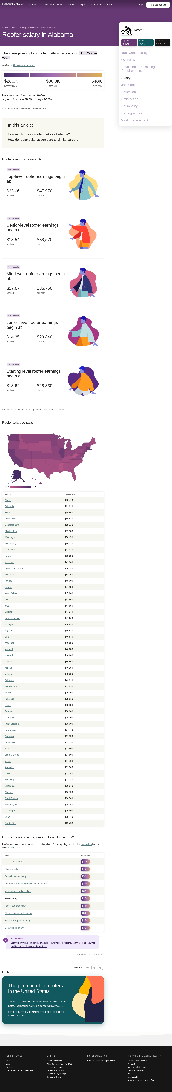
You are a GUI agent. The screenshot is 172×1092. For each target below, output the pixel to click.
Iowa (7, 606)
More (109, 5)
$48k (96, 83)
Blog (8, 1061)
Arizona (8, 693)
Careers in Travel (54, 1077)
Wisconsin (10, 643)
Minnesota (10, 550)
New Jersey (10, 543)
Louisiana (9, 717)
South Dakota (11, 798)
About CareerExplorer (137, 1061)
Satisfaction (129, 99)
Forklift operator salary (15, 906)
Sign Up (9, 1067)
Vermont (9, 649)
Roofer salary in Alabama (37, 34)
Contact (131, 1064)
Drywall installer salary (15, 876)
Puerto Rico (10, 823)
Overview (128, 60)
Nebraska (9, 699)
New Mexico (10, 730)
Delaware (9, 680)
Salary (126, 78)
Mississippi (10, 811)
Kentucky (9, 767)
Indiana (8, 674)
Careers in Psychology (56, 1074)
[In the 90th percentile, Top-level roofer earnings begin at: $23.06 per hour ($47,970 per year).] (53, 185)
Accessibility (133, 1077)
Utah (7, 599)
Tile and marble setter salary (18, 913)
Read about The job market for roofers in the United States (36, 1014)
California (9, 506)
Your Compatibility (134, 53)
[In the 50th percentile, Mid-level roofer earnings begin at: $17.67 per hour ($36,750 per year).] (53, 283)
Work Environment (134, 120)
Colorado (9, 612)
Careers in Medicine (55, 1070)
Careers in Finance (55, 1067)
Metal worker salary (14, 928)
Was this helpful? (82, 967)
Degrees (83, 5)
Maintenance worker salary (18, 891)
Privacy (131, 1074)
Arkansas (9, 736)
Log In (141, 5)
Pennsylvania (11, 686)
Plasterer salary (12, 869)
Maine (8, 761)
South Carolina (12, 755)
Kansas (8, 668)
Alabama (9, 792)
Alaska (8, 500)
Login (8, 1064)
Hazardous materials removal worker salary (26, 884)
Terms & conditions (136, 1070)
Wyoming (9, 779)
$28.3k (11, 83)
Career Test (35, 5)
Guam (8, 817)
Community (96, 5)
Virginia (8, 630)
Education (128, 92)
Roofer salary (11, 898)
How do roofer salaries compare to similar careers (43, 139)
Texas (7, 773)
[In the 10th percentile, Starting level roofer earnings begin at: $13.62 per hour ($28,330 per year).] (53, 380)
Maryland (9, 562)
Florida (8, 705)
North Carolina (12, 724)
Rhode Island (11, 531)
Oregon (8, 587)
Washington (10, 537)
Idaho (7, 748)
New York (9, 575)
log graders (86, 844)
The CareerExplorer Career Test (19, 1070)
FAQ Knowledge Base (137, 1067)
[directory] (53, 133)
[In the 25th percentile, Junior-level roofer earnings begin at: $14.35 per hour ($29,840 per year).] (53, 331)
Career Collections (54, 1061)
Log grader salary (13, 861)
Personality (129, 106)
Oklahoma (10, 786)
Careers (71, 5)
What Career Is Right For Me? (59, 1064)
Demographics (131, 113)
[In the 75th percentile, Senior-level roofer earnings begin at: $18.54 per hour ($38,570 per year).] (53, 234)
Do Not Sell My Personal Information (143, 1080)
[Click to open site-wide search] (117, 5)
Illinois (8, 512)
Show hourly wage (24, 65)
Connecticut (10, 519)
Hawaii (8, 556)
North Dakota (11, 593)
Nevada (8, 581)
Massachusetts (12, 525)
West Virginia (11, 804)
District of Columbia (14, 568)
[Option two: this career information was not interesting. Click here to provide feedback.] (100, 967)
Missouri (9, 655)
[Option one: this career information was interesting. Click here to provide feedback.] (94, 967)
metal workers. (13, 847)
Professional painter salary (17, 920)
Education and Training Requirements (138, 68)
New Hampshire (12, 618)
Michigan (9, 624)
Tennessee (10, 742)
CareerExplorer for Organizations (101, 1061)
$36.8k (53, 83)
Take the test (158, 5)
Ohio (7, 637)
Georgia (8, 711)
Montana (9, 661)
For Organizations (53, 5)
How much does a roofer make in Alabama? (39, 134)
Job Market (129, 85)
